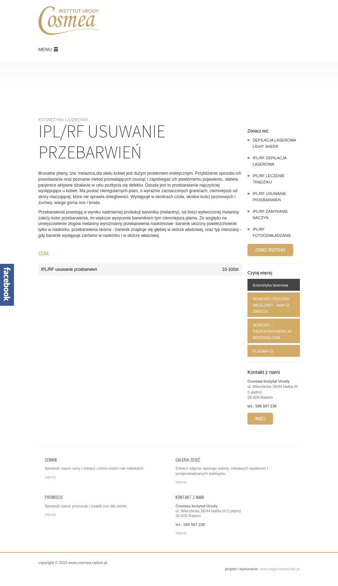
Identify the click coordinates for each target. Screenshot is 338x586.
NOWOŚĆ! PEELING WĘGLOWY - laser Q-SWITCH (271, 305)
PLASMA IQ (263, 351)
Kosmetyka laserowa (270, 285)
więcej (260, 418)
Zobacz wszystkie (270, 250)
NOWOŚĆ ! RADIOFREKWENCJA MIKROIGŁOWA (272, 331)
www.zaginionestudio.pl (280, 569)
